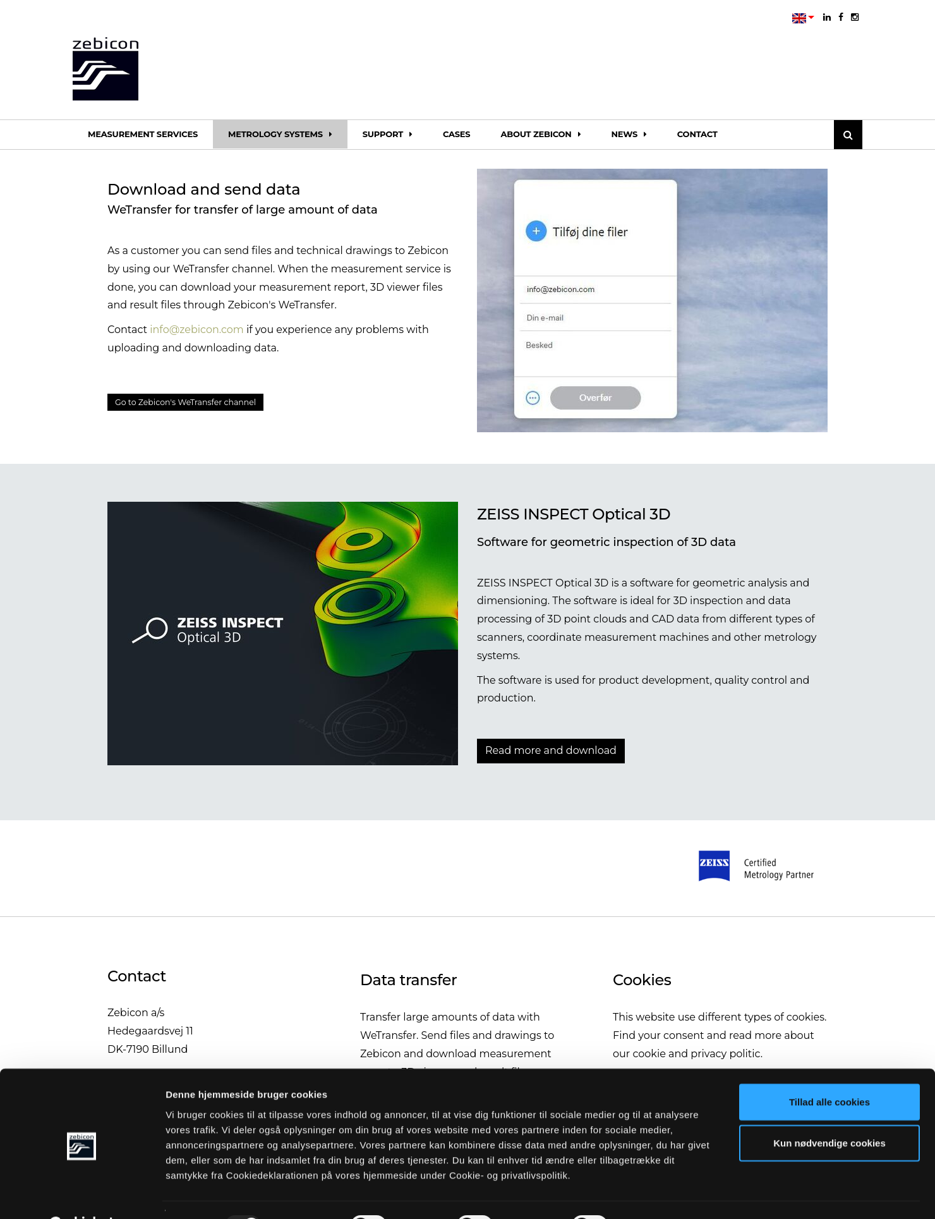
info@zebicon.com (197, 330)
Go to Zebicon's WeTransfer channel (205, 403)
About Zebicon (540, 134)
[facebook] (840, 17)
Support (388, 134)
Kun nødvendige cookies (829, 1111)
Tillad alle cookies (829, 1069)
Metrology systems (280, 134)
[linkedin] (827, 17)
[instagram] (855, 17)
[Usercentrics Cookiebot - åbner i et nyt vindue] (82, 1194)
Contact (697, 134)
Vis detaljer (656, 1194)
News (628, 134)
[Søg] (848, 134)
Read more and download (551, 750)
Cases (457, 134)
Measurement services (143, 134)
